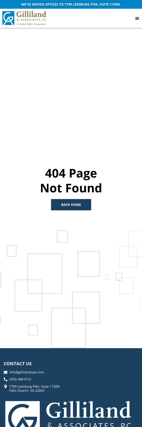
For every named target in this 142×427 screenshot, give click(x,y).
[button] (137, 18)
